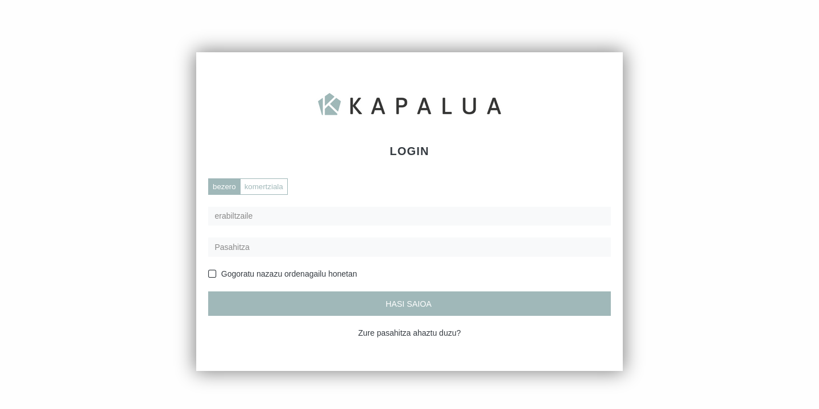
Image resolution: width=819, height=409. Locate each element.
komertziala (264, 186)
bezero (224, 186)
